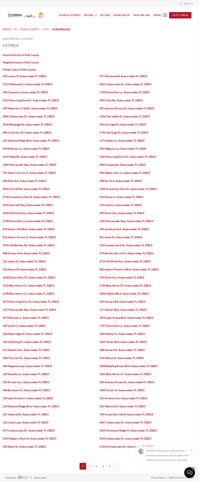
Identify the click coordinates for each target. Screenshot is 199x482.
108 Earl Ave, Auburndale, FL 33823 (121, 181)
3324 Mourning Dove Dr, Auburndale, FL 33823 (128, 156)
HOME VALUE (122, 15)
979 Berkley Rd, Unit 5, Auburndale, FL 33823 (127, 253)
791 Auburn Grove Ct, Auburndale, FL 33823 (29, 172)
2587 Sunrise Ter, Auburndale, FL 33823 (26, 358)
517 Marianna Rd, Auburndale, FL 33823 (123, 76)
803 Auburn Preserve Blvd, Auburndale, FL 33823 (129, 269)
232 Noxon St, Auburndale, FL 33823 (24, 269)
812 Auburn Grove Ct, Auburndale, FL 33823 (29, 237)
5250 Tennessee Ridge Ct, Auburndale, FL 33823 (128, 430)
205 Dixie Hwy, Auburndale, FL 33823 (122, 213)
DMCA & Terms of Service (181, 477)
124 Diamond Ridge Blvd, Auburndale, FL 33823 (31, 406)
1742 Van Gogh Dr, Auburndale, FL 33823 (124, 132)
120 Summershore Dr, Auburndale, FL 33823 (126, 245)
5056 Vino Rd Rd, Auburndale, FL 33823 (26, 189)
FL (15, 29)
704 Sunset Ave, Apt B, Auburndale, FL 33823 (126, 414)
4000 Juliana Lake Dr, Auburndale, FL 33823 (29, 116)
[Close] (191, 449)
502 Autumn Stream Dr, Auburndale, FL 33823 (127, 382)
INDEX (7, 29)
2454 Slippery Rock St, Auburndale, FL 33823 (29, 438)
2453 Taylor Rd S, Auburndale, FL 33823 (123, 342)
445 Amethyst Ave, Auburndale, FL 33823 (124, 229)
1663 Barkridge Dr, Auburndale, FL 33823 (27, 334)
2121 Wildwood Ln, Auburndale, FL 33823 (27, 84)
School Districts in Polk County (21, 55)
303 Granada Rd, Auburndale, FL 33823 (123, 164)
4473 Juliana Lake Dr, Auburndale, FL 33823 (29, 430)
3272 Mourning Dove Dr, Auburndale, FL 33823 (31, 301)
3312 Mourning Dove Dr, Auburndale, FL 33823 (31, 100)
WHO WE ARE (141, 15)
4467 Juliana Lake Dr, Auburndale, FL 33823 (125, 422)
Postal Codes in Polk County (19, 69)
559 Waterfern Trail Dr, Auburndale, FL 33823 (30, 108)
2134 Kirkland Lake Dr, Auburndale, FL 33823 (126, 446)
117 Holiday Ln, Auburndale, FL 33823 (122, 140)
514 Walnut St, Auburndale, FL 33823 (122, 358)
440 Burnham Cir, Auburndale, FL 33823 (26, 390)
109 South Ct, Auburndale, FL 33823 (24, 325)
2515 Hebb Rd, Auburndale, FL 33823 (25, 156)
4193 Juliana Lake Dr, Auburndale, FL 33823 (125, 438)
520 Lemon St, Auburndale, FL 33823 (24, 76)
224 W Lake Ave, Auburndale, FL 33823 (26, 382)
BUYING (90, 15)
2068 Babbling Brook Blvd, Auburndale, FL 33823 (128, 366)
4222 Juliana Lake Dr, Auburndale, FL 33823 (125, 84)
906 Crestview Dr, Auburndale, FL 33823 (27, 132)
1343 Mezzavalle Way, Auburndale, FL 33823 (126, 221)
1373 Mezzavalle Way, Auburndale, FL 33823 (29, 309)
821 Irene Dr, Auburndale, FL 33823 (121, 237)
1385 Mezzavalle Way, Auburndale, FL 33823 (29, 164)
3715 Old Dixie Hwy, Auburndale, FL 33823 (125, 261)
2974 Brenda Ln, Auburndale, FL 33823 (26, 317)
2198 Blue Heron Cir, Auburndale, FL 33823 (28, 293)
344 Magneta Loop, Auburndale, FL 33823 (27, 366)
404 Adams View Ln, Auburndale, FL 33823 (125, 172)
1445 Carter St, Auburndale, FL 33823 (122, 390)
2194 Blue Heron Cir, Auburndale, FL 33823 (125, 285)
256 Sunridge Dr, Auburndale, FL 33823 (123, 124)
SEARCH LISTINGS (70, 15)
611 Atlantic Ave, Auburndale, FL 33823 (26, 350)
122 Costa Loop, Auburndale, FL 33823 (25, 422)
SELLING (105, 15)
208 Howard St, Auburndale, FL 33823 (122, 350)
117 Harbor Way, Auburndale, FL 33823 (123, 309)
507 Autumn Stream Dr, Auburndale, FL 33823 (127, 108)
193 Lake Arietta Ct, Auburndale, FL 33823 (28, 398)
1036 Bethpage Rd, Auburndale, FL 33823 (27, 124)
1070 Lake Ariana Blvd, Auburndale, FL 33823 (126, 317)
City (46, 29)
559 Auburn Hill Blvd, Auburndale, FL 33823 (29, 229)
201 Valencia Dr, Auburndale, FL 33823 (122, 406)
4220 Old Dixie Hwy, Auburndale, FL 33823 (28, 213)
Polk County (30, 29)
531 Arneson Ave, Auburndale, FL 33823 (123, 398)
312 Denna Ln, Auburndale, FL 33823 (121, 197)
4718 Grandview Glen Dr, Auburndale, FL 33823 (31, 197)
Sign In (186, 3)
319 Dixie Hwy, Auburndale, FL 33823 (122, 277)
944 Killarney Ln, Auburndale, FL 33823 (26, 148)
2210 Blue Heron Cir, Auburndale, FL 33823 (28, 285)
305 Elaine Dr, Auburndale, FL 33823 (24, 446)
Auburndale (61, 29)
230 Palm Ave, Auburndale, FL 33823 (24, 181)
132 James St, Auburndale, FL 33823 (24, 261)
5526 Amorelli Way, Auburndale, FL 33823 (28, 205)
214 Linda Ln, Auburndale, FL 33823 (121, 205)
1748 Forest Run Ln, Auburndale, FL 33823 (28, 221)
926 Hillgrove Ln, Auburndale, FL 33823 (123, 148)
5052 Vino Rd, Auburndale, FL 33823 (121, 100)
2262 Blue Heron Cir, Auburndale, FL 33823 (125, 374)
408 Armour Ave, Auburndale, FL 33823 (26, 253)
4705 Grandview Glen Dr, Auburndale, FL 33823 (128, 189)
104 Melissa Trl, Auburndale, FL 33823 (122, 334)
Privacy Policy (158, 477)
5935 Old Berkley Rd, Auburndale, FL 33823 (29, 245)
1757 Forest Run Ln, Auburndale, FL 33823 (125, 325)
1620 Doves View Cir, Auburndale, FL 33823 (29, 277)
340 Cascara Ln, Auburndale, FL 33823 (25, 92)
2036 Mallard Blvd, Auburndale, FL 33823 (124, 293)
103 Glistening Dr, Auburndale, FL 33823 (27, 342)
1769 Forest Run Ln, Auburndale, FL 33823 (125, 92)
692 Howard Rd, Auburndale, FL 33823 (122, 301)
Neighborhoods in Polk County (21, 62)
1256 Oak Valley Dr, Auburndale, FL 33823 (125, 116)
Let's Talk (180, 15)
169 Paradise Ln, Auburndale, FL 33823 (26, 374)
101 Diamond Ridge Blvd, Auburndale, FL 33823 (31, 140)
